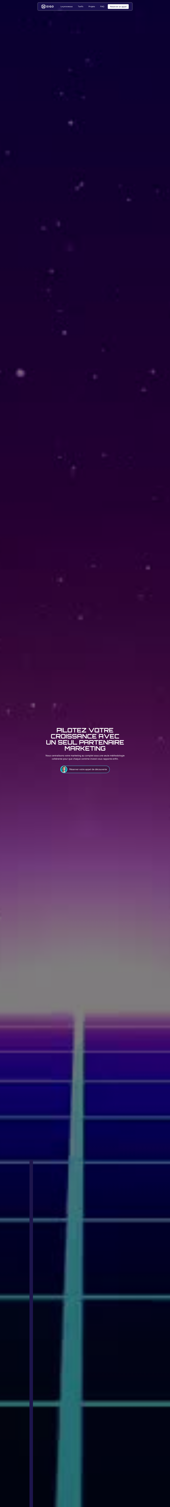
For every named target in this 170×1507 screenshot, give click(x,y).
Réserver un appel (118, 6)
